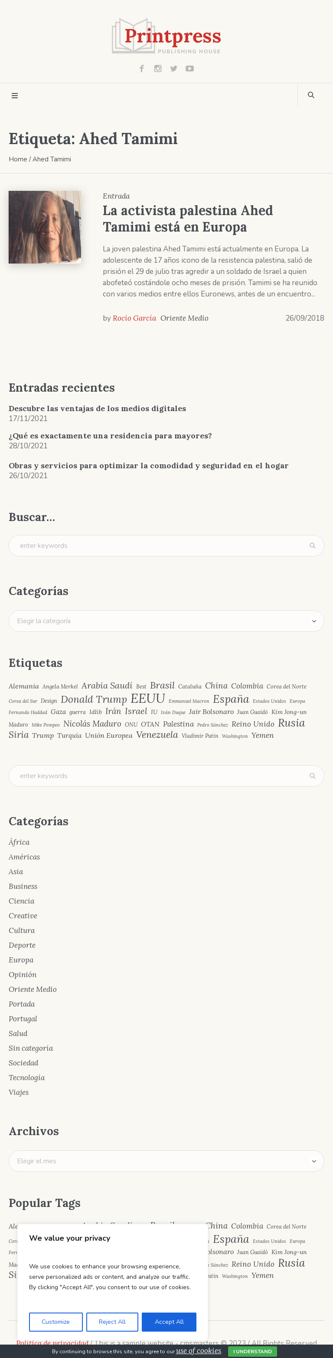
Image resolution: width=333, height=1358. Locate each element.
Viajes (19, 1092)
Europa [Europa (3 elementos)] (297, 701)
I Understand (252, 1351)
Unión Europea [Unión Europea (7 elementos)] (109, 735)
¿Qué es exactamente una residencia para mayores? (110, 436)
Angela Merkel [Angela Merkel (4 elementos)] (60, 686)
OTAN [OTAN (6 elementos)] (150, 724)
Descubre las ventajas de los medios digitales (97, 408)
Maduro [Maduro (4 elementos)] (18, 724)
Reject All (112, 1322)
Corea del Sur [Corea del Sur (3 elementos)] (23, 701)
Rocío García (134, 318)
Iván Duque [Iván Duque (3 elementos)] (173, 712)
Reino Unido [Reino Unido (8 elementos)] (253, 724)
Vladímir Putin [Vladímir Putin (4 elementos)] (200, 736)
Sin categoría (31, 1048)
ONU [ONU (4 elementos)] (131, 724)
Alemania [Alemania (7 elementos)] (24, 685)
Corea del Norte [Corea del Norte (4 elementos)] (287, 686)
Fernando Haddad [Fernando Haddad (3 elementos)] (28, 712)
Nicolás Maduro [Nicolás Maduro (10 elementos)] (92, 724)
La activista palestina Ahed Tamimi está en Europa (188, 218)
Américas (24, 857)
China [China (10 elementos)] (216, 686)
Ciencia (21, 901)
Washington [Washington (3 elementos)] (235, 736)
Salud (18, 1033)
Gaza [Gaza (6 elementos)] (58, 711)
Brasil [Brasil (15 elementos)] (162, 685)
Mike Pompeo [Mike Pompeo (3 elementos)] (46, 725)
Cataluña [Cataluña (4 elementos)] (190, 686)
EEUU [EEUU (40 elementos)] (148, 698)
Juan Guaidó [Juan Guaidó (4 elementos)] (252, 712)
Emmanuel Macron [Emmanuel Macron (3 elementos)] (189, 701)
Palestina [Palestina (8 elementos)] (178, 724)
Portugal (23, 1018)
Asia (16, 871)
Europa (21, 960)
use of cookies (198, 1350)
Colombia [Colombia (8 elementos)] (247, 686)
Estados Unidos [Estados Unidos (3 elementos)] (269, 701)
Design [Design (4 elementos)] (49, 701)
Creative (23, 915)
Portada (22, 1004)
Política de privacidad (52, 1343)
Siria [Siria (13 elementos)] (19, 735)
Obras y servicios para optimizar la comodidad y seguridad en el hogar (149, 465)
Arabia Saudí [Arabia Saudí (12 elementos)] (107, 685)
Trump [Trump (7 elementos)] (43, 735)
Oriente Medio (184, 318)
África (19, 842)
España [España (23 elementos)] (231, 699)
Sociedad (23, 1063)
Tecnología (27, 1077)
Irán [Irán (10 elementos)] (113, 711)
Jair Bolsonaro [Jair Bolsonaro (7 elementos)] (211, 711)
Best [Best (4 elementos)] (141, 686)
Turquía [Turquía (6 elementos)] (69, 735)
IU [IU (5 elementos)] (154, 712)
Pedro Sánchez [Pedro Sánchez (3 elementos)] (212, 725)
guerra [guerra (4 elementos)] (77, 712)
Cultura (22, 930)
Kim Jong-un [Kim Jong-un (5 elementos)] (289, 712)
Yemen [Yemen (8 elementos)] (262, 735)
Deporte (22, 945)
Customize (56, 1322)
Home (18, 159)
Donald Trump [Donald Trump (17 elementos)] (94, 700)
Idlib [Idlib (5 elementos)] (95, 712)
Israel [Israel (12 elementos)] (136, 711)
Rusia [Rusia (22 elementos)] (291, 723)
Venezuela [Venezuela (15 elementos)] (157, 735)
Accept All (169, 1322)
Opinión (22, 974)
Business (23, 886)
